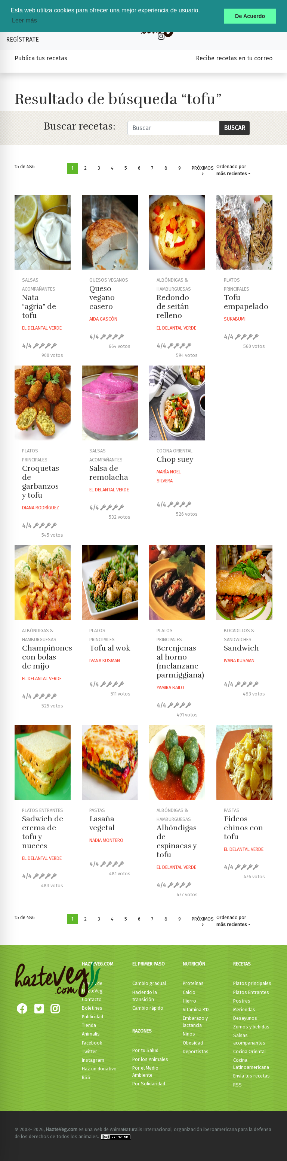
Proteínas (193, 983)
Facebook (92, 1043)
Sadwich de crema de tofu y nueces (42, 832)
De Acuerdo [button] (250, 16)
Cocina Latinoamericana (251, 1063)
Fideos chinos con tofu (243, 828)
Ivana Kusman (104, 660)
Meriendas (244, 1009)
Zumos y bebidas (251, 1027)
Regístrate (22, 39)
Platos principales (252, 983)
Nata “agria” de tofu (39, 306)
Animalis (91, 1034)
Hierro (189, 1001)
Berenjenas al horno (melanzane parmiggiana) (180, 661)
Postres (241, 1001)
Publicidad (92, 1016)
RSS (86, 1077)
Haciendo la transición (144, 995)
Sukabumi (235, 319)
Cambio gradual (149, 983)
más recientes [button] (231, 173)
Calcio (189, 992)
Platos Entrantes (251, 992)
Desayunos (245, 1018)
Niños (189, 1034)
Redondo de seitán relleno (173, 306)
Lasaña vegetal (102, 823)
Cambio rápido (147, 1008)
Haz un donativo (99, 1068)
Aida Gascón (103, 319)
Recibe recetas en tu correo (234, 58)
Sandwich (241, 648)
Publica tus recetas (41, 58)
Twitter (89, 1051)
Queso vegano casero (102, 297)
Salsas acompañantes (249, 1039)
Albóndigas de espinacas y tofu (177, 841)
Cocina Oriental (249, 1051)
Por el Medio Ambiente (145, 1071)
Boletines (92, 1008)
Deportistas (196, 1051)
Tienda (89, 1025)
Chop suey (175, 459)
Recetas (242, 964)
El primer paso (148, 964)
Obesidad (193, 1043)
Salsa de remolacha (108, 473)
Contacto (92, 999)
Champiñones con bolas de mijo (47, 657)
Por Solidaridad (148, 1083)
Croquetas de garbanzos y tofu (40, 482)
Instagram (93, 1060)
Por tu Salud (145, 1050)
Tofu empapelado (246, 302)
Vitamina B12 (196, 1009)
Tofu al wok (109, 648)
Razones (142, 1031)
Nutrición (194, 964)
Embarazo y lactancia (195, 1021)
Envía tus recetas (251, 1076)
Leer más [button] (24, 20)
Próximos (203, 171)
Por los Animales (150, 1059)
